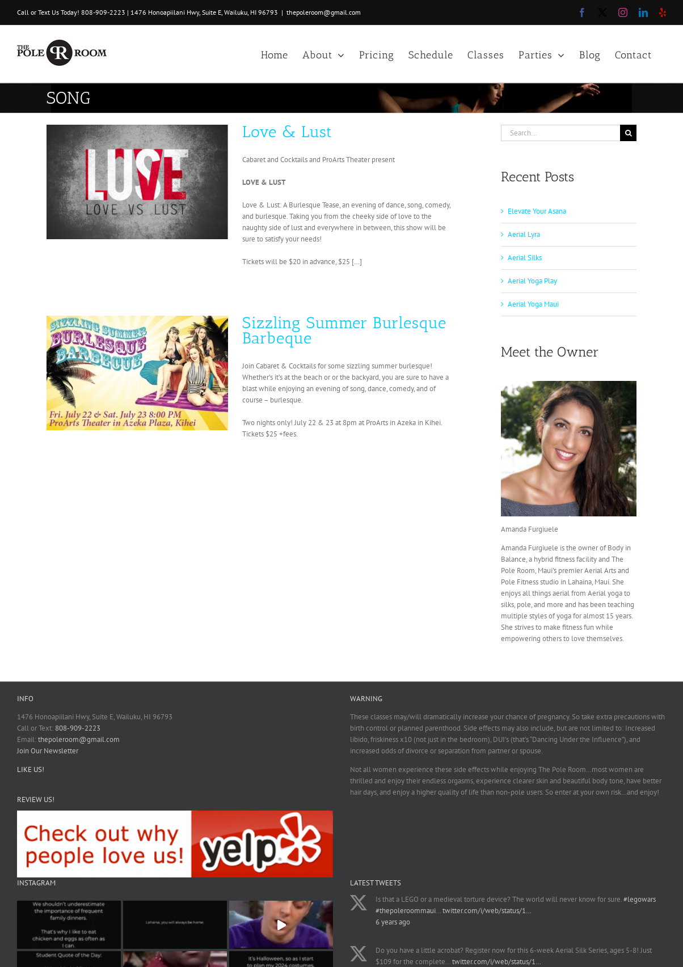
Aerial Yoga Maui (533, 304)
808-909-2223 (103, 12)
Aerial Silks (525, 257)
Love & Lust (287, 131)
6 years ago (393, 922)
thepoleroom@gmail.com (323, 12)
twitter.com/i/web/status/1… (487, 910)
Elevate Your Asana (537, 211)
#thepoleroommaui (406, 910)
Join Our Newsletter (47, 751)
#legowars (639, 899)
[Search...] (560, 133)
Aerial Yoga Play (532, 281)
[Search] (628, 133)
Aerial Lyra (524, 234)
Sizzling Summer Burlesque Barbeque (344, 330)
